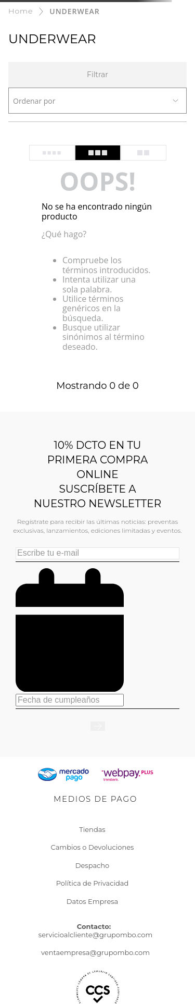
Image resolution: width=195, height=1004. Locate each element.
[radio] (52, 153)
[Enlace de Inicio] (20, 11)
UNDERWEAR (74, 11)
